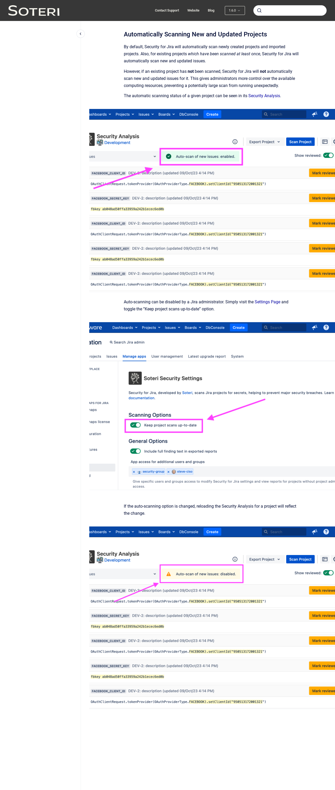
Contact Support (167, 10)
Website (193, 10)
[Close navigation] (80, 34)
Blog (211, 10)
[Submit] (259, 10)
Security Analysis (264, 95)
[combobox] (290, 10)
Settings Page (267, 301)
